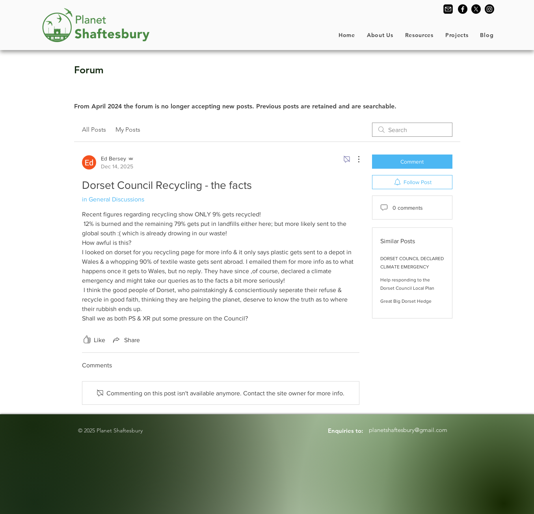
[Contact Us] (448, 9)
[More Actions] (354, 159)
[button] (380, 35)
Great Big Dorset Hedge (406, 301)
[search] (412, 130)
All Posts (94, 129)
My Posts (127, 129)
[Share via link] (126, 340)
